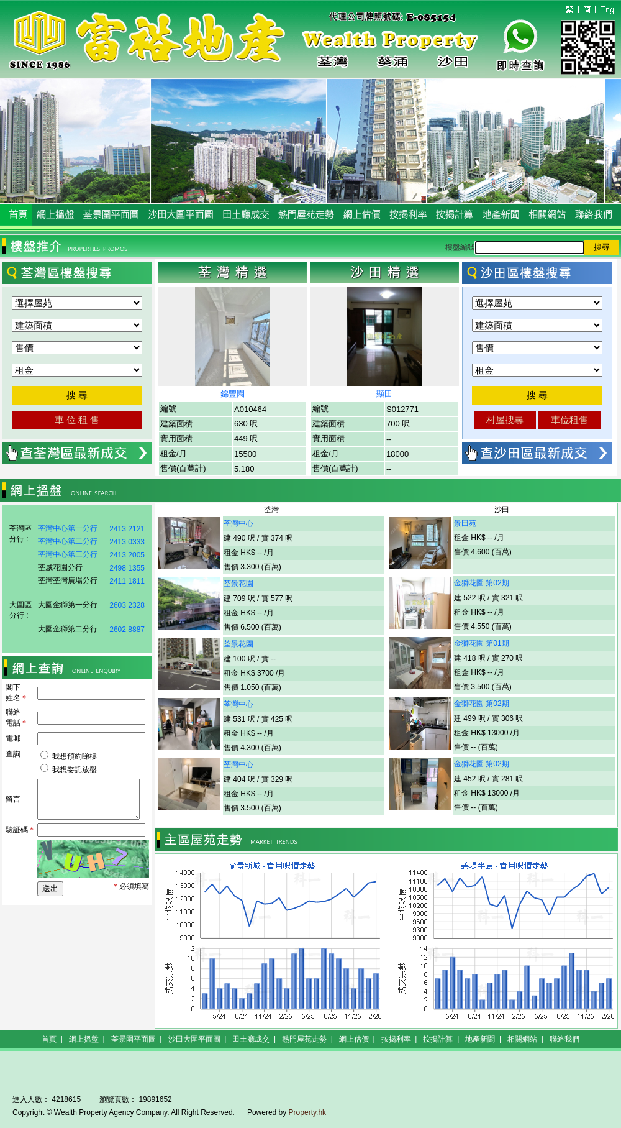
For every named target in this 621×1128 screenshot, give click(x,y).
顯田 (384, 393)
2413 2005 (127, 555)
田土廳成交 (251, 1039)
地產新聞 (480, 1039)
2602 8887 (127, 629)
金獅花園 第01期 (481, 643)
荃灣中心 (238, 523)
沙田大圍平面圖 (194, 1039)
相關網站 (522, 1039)
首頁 (49, 1039)
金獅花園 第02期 (481, 583)
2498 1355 (127, 568)
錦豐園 (232, 393)
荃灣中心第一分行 (67, 528)
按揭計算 (438, 1039)
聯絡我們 (564, 1039)
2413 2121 (127, 529)
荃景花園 (238, 583)
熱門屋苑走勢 (304, 1039)
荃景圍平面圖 (133, 1039)
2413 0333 (127, 542)
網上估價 (354, 1039)
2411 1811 (127, 581)
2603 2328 (127, 605)
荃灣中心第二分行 (67, 541)
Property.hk (307, 1112)
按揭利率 (396, 1039)
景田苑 (465, 523)
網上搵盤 (84, 1039)
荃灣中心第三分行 (67, 554)
